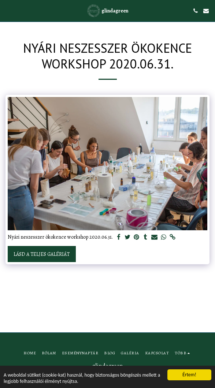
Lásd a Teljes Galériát (42, 254)
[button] (8, 10)
